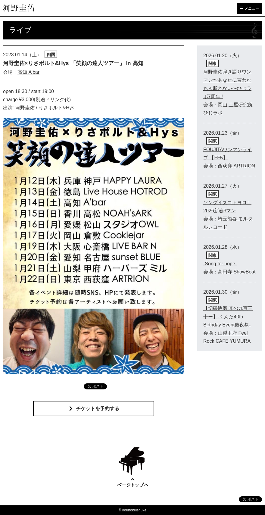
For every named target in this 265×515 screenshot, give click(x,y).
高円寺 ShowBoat (236, 271)
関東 (212, 63)
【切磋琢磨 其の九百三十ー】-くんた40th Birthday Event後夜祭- (228, 316)
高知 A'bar (28, 72)
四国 (51, 54)
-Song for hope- (220, 263)
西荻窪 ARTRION (236, 165)
